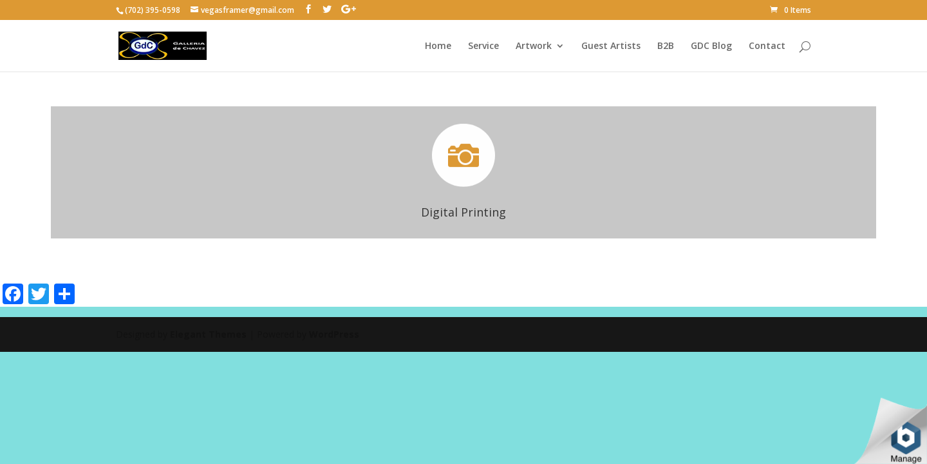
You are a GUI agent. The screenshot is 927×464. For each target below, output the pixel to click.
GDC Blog (711, 46)
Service (483, 46)
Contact (767, 46)
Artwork (534, 46)
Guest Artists (611, 46)
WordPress (334, 334)
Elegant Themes (208, 334)
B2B (665, 46)
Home (438, 46)
